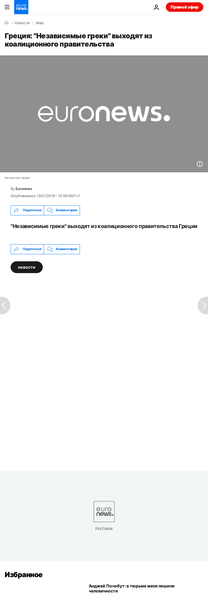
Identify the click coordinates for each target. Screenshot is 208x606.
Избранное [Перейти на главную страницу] (24, 574)
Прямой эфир (185, 6)
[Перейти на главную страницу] (21, 7)
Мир (39, 23)
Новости (22, 23)
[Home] (6, 23)
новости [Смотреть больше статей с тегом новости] (26, 266)
